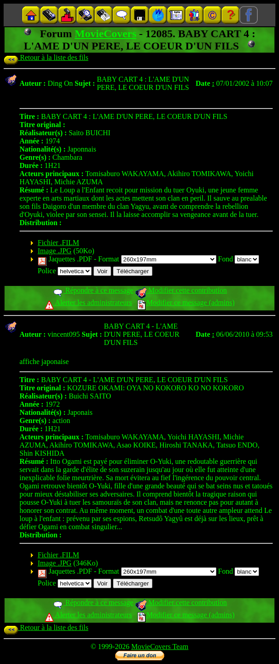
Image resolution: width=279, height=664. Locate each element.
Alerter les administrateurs (88, 302)
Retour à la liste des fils (46, 57)
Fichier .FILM (58, 242)
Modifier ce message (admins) (186, 302)
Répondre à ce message (92, 290)
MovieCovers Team (159, 646)
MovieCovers (106, 33)
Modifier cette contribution (181, 290)
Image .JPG (55, 251)
